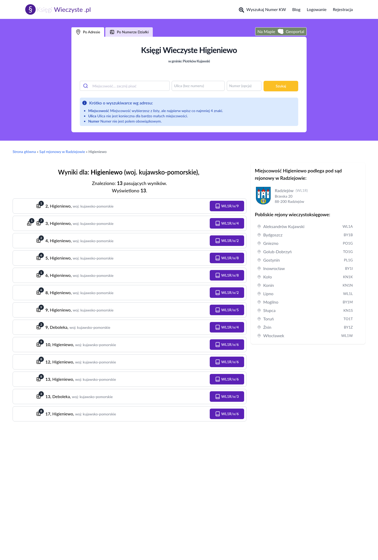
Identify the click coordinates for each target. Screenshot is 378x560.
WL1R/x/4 (227, 223)
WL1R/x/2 (227, 240)
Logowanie (317, 9)
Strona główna (24, 151)
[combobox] (125, 86)
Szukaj (281, 86)
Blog (296, 9)
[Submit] (86, 86)
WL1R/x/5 (227, 310)
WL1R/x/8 (227, 258)
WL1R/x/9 (227, 206)
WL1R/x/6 (227, 344)
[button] (227, 206)
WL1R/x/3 (227, 396)
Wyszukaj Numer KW (262, 10)
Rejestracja (343, 9)
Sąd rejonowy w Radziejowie (62, 151)
